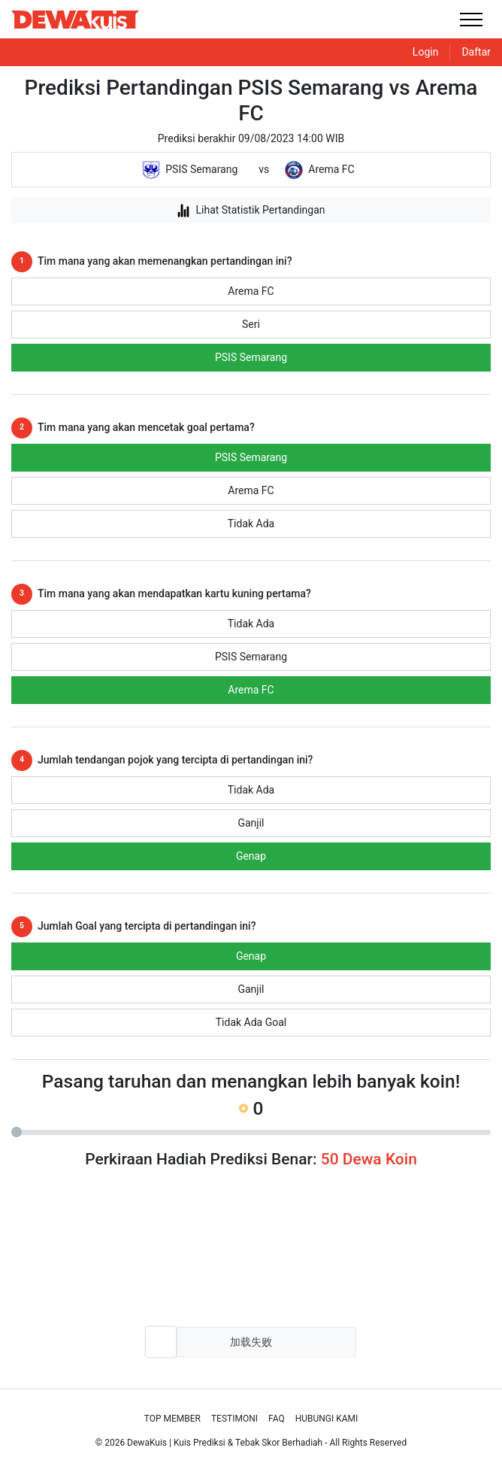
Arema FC (251, 291)
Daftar (476, 52)
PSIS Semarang (251, 357)
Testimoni (234, 1418)
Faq (276, 1418)
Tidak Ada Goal (251, 1022)
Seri (251, 324)
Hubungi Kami (326, 1418)
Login (426, 52)
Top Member (172, 1418)
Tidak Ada (251, 523)
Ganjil (250, 823)
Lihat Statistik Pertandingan (251, 210)
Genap (251, 856)
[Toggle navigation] (471, 19)
